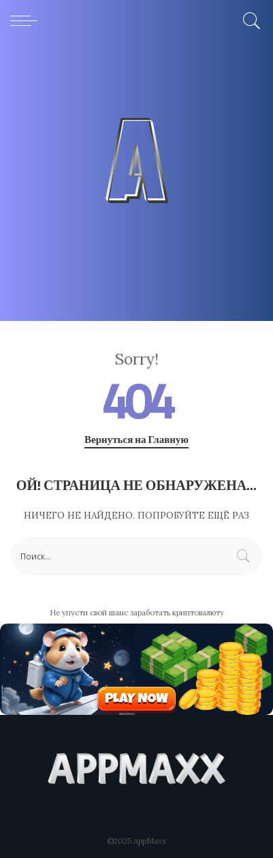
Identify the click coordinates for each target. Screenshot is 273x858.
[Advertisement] (136, 184)
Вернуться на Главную (136, 439)
